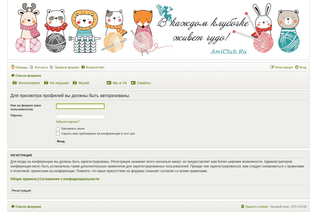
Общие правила (23, 179)
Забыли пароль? (67, 121)
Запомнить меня (70, 128)
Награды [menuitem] (21, 67)
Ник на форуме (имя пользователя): (25, 107)
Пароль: (16, 115)
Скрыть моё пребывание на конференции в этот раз (95, 133)
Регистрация (21, 191)
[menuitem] (39, 67)
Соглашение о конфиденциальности (69, 179)
